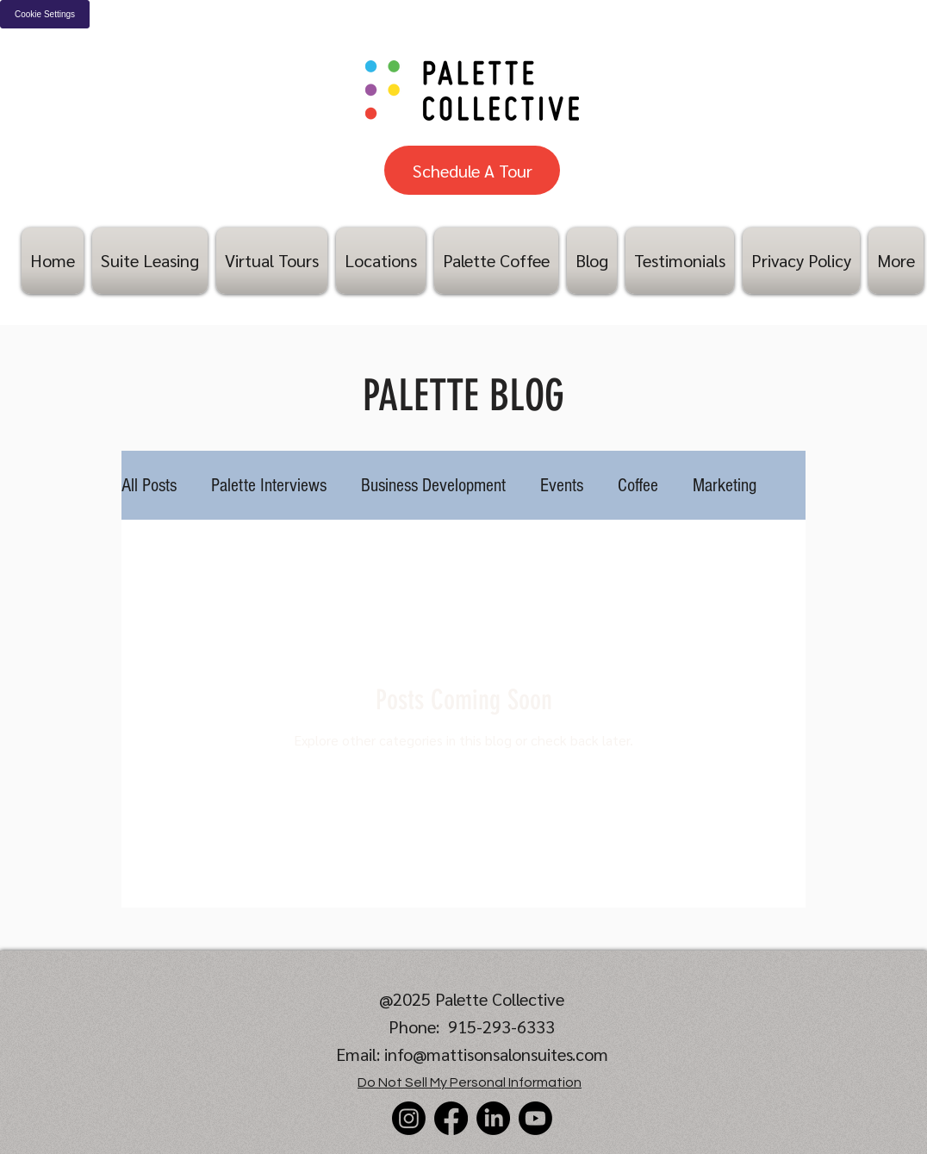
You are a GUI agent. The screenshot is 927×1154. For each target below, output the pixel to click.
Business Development (433, 485)
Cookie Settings (45, 14)
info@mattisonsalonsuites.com (496, 1054)
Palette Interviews (269, 485)
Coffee (638, 485)
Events (561, 485)
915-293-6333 (501, 1026)
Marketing (724, 485)
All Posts (149, 485)
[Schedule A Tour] (472, 170)
